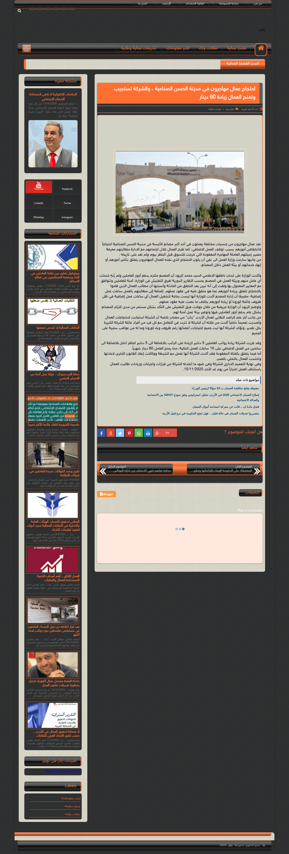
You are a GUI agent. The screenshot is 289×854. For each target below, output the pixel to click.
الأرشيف (166, 3)
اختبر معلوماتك (177, 48)
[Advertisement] (180, 128)
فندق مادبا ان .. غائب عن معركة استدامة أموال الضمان (226, 406)
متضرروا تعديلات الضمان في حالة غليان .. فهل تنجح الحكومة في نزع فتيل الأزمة (210, 413)
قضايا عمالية (236, 48)
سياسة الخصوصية (229, 3)
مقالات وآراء (208, 48)
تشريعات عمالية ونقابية (138, 48)
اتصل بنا (142, 3)
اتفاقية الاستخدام (195, 3)
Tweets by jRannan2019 (62, 772)
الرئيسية (230, 109)
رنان (262, 29)
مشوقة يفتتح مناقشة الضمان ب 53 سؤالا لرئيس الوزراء (225, 388)
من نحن (258, 3)
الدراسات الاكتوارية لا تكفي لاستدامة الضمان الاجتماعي (53, 97)
